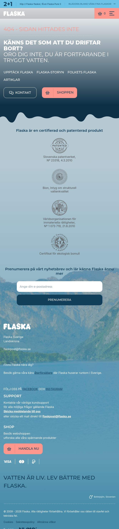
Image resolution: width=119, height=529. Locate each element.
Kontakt (20, 93)
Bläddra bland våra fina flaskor (92, 4)
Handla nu (23, 449)
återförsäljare (43, 373)
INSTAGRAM (54, 389)
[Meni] (112, 13)
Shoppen (59, 92)
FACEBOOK (30, 389)
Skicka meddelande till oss (22, 411)
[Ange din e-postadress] (59, 286)
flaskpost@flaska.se (56, 416)
